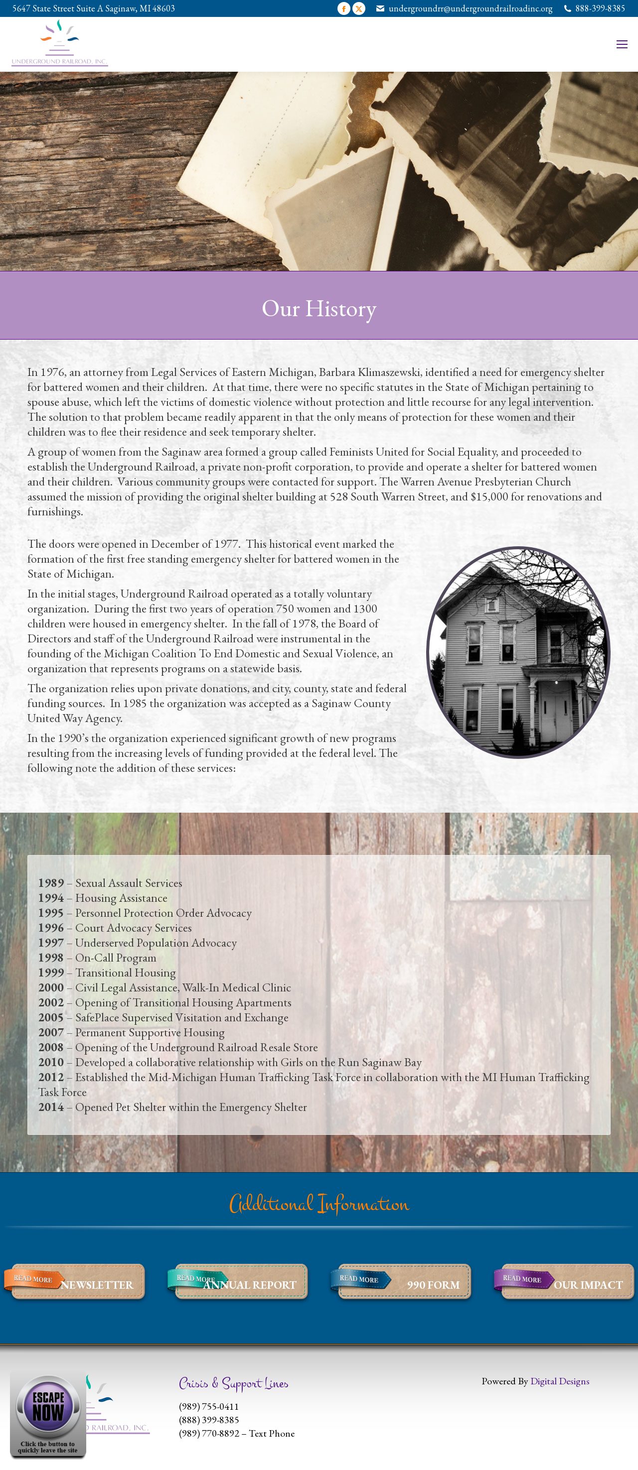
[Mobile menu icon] (622, 44)
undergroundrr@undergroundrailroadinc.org (471, 8)
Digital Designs (560, 1380)
